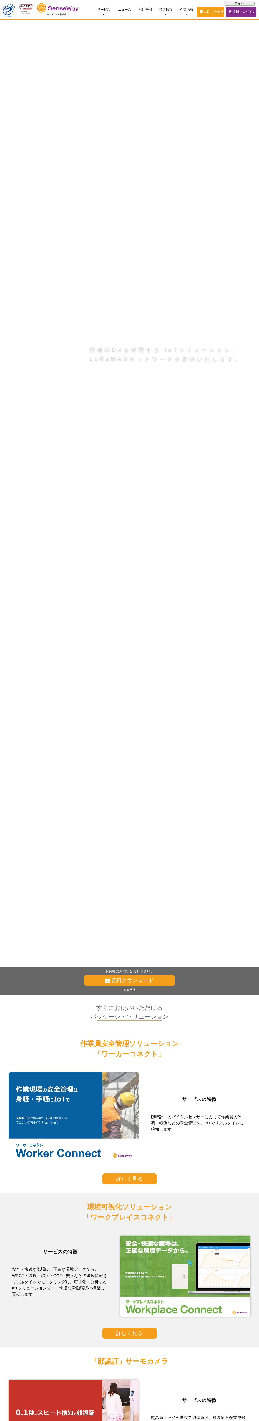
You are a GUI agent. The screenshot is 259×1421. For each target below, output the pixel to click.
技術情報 (168, 9)
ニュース (125, 9)
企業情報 (189, 9)
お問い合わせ (215, 11)
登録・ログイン (243, 11)
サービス (104, 9)
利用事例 (146, 9)
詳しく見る (129, 1179)
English (239, 3)
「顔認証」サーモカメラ (129, 1361)
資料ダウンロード (132, 980)
